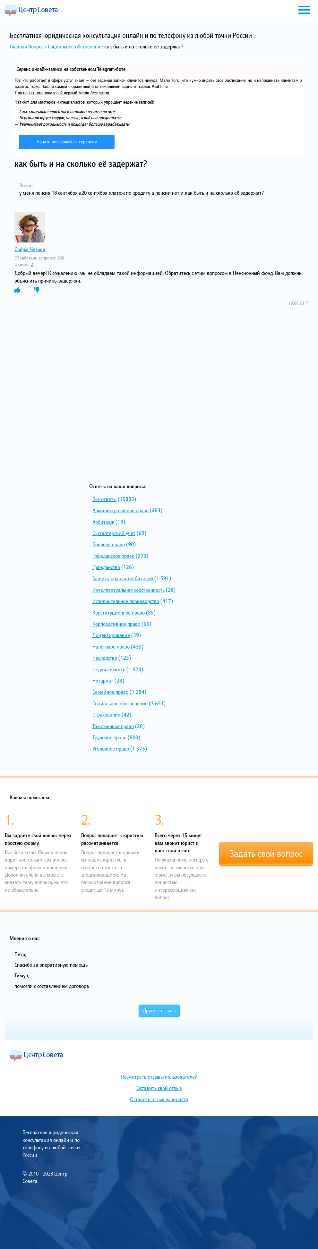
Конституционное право (118, 612)
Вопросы (37, 46)
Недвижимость (108, 669)
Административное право (120, 510)
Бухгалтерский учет (113, 533)
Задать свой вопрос (266, 853)
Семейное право (110, 692)
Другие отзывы (159, 1010)
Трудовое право (109, 737)
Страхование (106, 714)
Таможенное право (113, 726)
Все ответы (104, 499)
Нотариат (102, 680)
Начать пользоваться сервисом (67, 141)
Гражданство (106, 567)
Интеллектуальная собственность (128, 590)
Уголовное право (110, 748)
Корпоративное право (116, 624)
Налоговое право (111, 646)
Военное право (108, 544)
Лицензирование (111, 635)
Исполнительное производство (125, 601)
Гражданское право (113, 556)
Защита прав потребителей (122, 578)
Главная (18, 46)
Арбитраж (103, 522)
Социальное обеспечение (75, 46)
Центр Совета (31, 10)
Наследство (104, 658)
